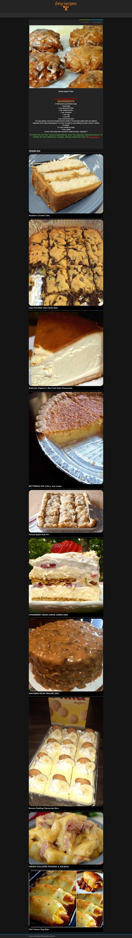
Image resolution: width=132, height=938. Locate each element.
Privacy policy (46, 936)
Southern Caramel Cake (39, 215)
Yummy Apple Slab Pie (39, 534)
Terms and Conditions (35, 936)
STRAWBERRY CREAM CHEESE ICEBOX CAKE (48, 615)
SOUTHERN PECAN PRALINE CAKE (44, 693)
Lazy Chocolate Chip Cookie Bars (43, 308)
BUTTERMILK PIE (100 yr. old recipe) (45, 486)
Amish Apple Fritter (66, 91)
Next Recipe (97, 22)
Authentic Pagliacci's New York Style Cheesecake (50, 388)
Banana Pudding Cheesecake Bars (44, 808)
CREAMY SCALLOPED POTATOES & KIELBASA (49, 866)
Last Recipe (85, 22)
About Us (52, 936)
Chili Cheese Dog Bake (39, 929)
